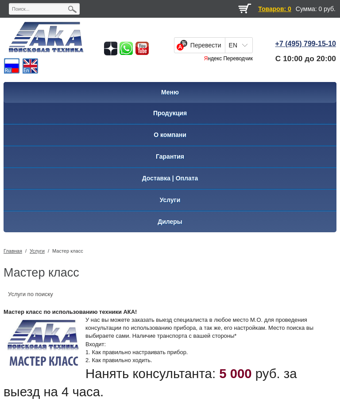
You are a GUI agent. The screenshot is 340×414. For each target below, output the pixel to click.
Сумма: (306, 8)
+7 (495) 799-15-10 (305, 43)
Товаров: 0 (274, 8)
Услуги (37, 251)
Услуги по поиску (30, 294)
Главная (13, 251)
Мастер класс (67, 251)
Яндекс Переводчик (228, 58)
